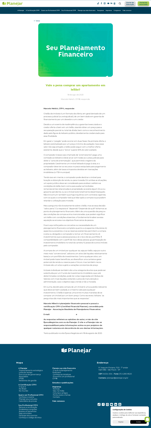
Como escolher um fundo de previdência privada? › (103, 342)
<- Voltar (37, 21)
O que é (22, 387)
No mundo (23, 391)
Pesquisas (100, 10)
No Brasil (22, 389)
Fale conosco (127, 10)
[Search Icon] (120, 3)
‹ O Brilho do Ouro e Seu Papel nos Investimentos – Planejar (51, 342)
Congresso (117, 10)
